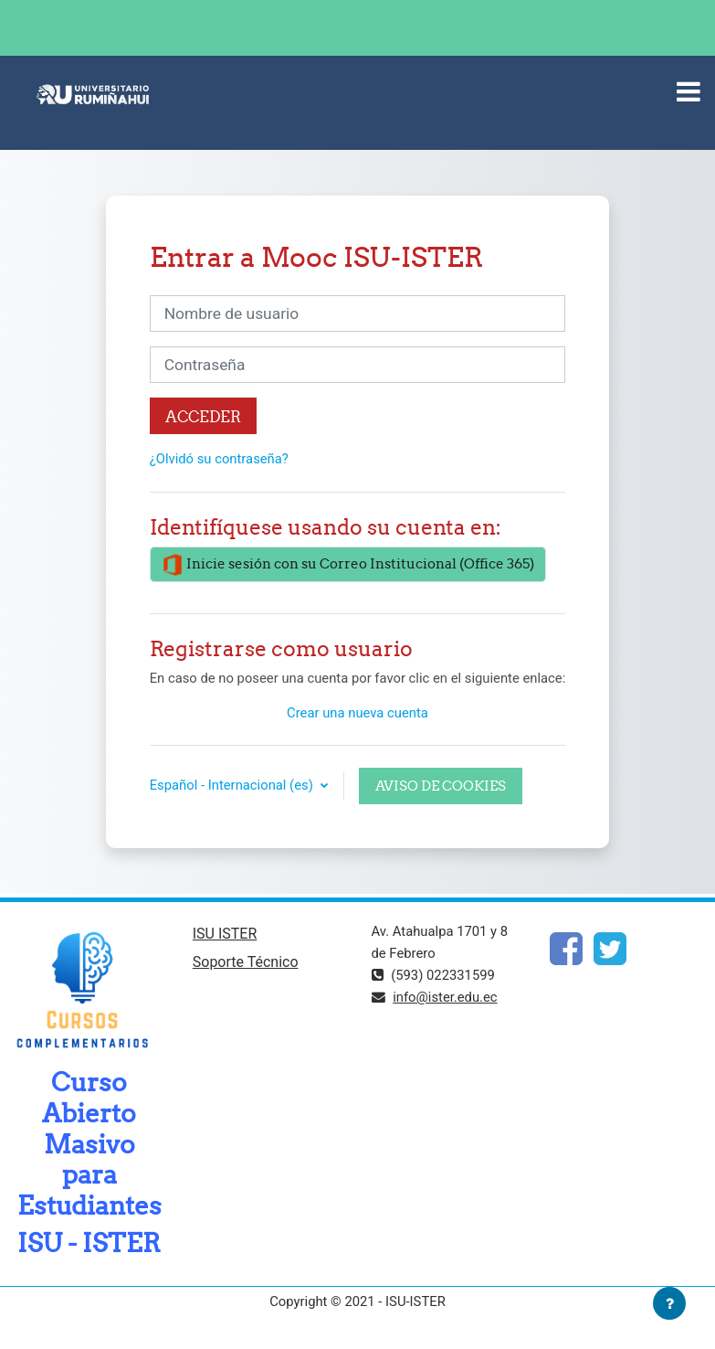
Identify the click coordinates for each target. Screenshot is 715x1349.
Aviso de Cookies (440, 785)
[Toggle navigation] (688, 91)
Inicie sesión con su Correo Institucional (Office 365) (348, 565)
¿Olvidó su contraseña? (219, 459)
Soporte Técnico (246, 962)
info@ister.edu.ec (445, 997)
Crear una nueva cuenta (357, 713)
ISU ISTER (225, 933)
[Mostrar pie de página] (669, 1303)
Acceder (203, 416)
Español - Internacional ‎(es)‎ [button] (233, 785)
